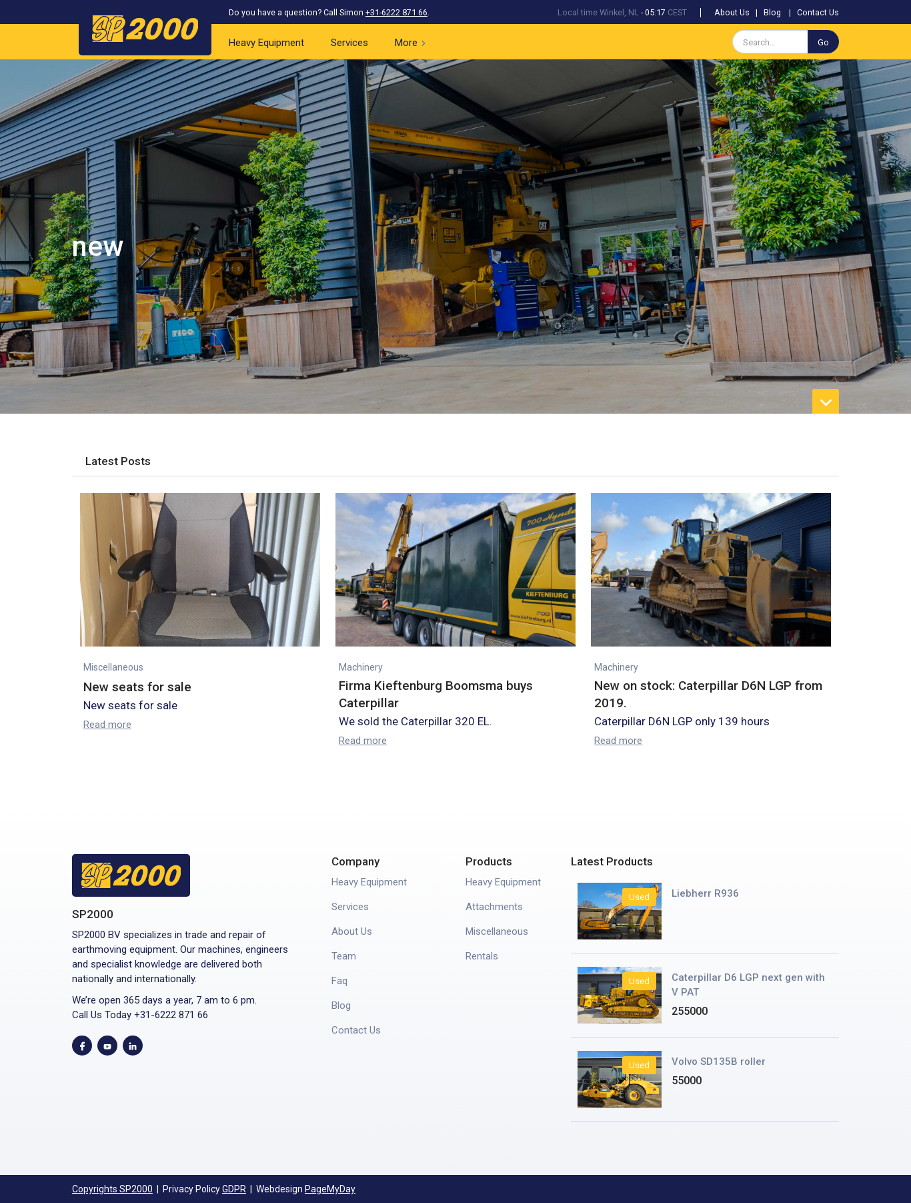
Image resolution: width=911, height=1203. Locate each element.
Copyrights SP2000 (112, 1189)
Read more (107, 725)
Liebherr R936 (705, 893)
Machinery (361, 667)
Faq (339, 981)
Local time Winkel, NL (598, 12)
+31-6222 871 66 (396, 12)
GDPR (234, 1189)
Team (343, 956)
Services (349, 43)
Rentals (482, 956)
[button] (412, 41)
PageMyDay (330, 1189)
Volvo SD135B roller (719, 1062)
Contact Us (818, 12)
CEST (677, 12)
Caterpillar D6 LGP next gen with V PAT (748, 984)
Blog (772, 12)
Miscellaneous (113, 667)
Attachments (494, 907)
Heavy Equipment (266, 43)
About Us (732, 12)
